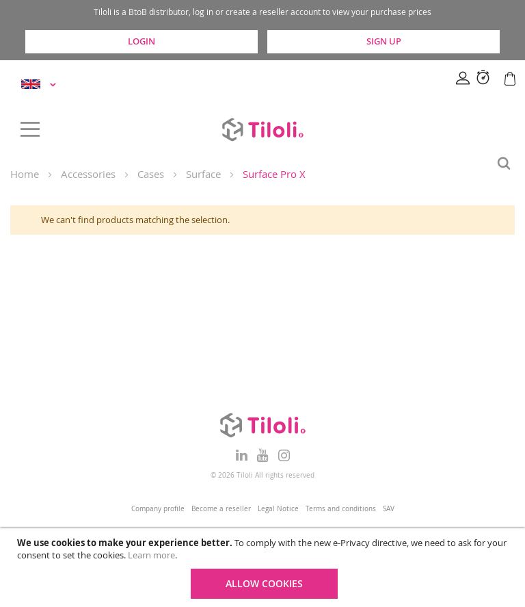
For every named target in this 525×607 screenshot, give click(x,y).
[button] (40, 84)
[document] (264, 568)
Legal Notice (278, 508)
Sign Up (383, 41)
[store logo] (262, 129)
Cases (150, 174)
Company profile (158, 508)
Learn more (151, 555)
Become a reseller (221, 508)
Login (141, 41)
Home (24, 174)
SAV (388, 508)
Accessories (88, 174)
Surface (203, 174)
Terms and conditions (341, 508)
